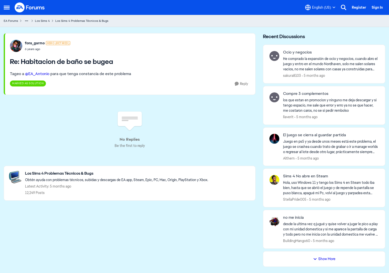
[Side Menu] (6, 7)
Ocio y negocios (297, 52)
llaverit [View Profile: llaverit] (288, 117)
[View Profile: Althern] (274, 139)
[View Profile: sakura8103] (274, 56)
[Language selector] (320, 7)
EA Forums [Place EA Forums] (11, 21)
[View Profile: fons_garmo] (16, 46)
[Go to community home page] (30, 7)
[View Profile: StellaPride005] (274, 180)
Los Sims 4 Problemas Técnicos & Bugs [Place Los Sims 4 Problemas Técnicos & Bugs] (81, 21)
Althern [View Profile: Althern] (289, 158)
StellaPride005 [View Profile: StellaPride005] (294, 199)
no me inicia (293, 217)
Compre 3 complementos (305, 93)
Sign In (377, 7)
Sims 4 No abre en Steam (305, 176)
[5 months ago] (313, 75)
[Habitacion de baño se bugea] (47, 49)
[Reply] (241, 84)
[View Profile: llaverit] (274, 97)
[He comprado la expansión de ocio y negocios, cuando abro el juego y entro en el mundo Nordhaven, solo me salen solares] (331, 64)
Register (359, 7)
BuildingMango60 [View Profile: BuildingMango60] (296, 241)
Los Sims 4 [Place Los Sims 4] (42, 21)
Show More (324, 259)
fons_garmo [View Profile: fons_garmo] (35, 43)
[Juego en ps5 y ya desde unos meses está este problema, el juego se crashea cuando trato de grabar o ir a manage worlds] (331, 146)
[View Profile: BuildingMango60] (274, 221)
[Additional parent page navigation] (27, 20)
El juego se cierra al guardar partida (314, 135)
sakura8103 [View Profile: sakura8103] (292, 75)
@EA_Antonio (37, 73)
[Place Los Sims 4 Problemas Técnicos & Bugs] (116, 173)
